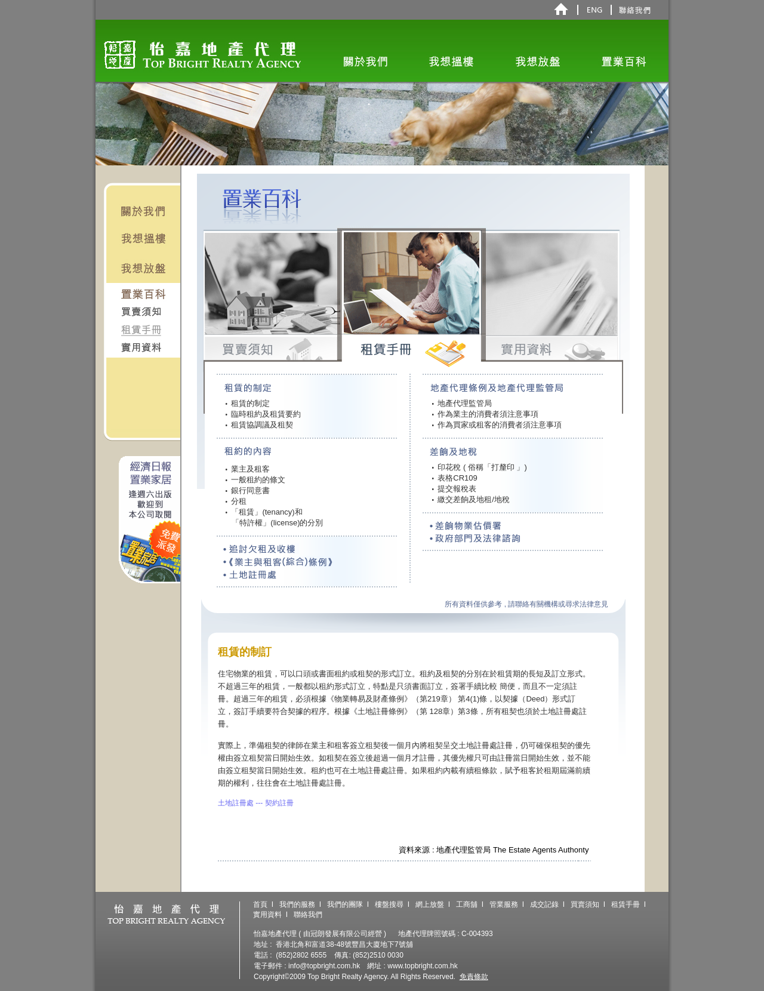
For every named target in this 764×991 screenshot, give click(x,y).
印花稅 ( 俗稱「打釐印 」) (479, 467)
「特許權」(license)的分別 (275, 522)
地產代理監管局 (462, 403)
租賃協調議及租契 (260, 424)
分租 (236, 501)
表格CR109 (454, 477)
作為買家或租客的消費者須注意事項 (497, 424)
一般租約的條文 (256, 479)
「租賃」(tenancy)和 (264, 511)
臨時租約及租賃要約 (263, 414)
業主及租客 (248, 468)
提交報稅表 (454, 488)
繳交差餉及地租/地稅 (471, 499)
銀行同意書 (248, 490)
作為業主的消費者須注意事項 (485, 414)
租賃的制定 (248, 403)
